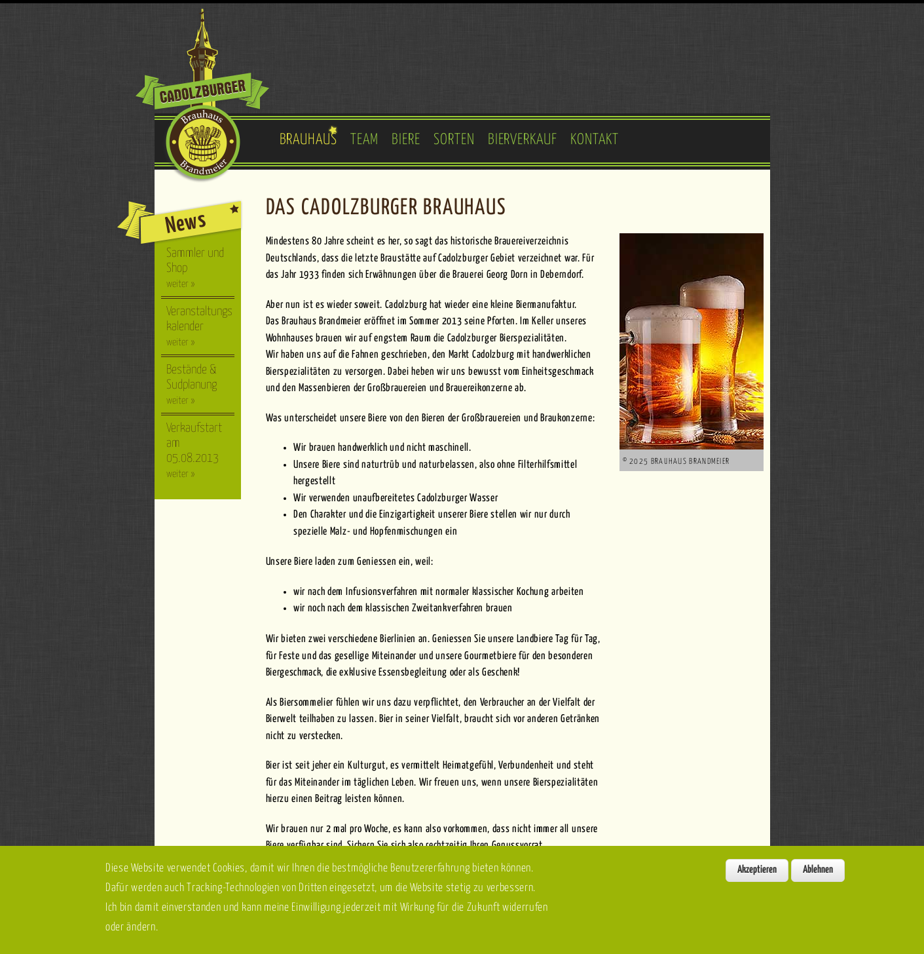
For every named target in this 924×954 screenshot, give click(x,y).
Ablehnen (818, 878)
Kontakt (594, 139)
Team (364, 139)
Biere (406, 139)
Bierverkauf (523, 139)
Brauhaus (309, 139)
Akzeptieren (757, 878)
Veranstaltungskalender (199, 326)
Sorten (454, 139)
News (186, 223)
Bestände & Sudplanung (191, 385)
